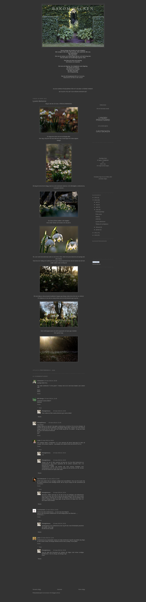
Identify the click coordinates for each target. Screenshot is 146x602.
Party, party (99, 214)
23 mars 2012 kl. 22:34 (59, 492)
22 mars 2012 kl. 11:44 (47, 537)
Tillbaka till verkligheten (102, 224)
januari (98, 229)
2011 (96, 232)
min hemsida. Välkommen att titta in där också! (74, 76)
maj (97, 204)
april (97, 207)
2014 (96, 197)
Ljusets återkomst (100, 221)
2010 (96, 235)
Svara (38, 393)
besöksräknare (97, 264)
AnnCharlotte (41, 509)
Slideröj (98, 216)
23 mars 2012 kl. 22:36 (59, 550)
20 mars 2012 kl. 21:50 (59, 411)
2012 (96, 200)
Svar (40, 407)
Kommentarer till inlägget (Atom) (51, 593)
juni (97, 202)
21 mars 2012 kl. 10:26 (53, 478)
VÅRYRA (98, 219)
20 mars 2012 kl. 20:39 (50, 380)
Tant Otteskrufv (41, 478)
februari (98, 227)
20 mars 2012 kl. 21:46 (50, 398)
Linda (39, 440)
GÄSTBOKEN (103, 131)
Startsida (59, 589)
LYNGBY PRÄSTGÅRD (103, 119)
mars (97, 209)
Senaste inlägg (37, 589)
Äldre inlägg (81, 589)
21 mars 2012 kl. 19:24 (52, 509)
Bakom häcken (73, 8)
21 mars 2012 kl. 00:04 (47, 440)
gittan (39, 537)
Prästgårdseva (46, 411)
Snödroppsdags (100, 211)
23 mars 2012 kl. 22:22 (59, 453)
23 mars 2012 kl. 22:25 (59, 460)
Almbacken (40, 380)
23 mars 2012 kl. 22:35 (59, 523)
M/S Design (40, 398)
